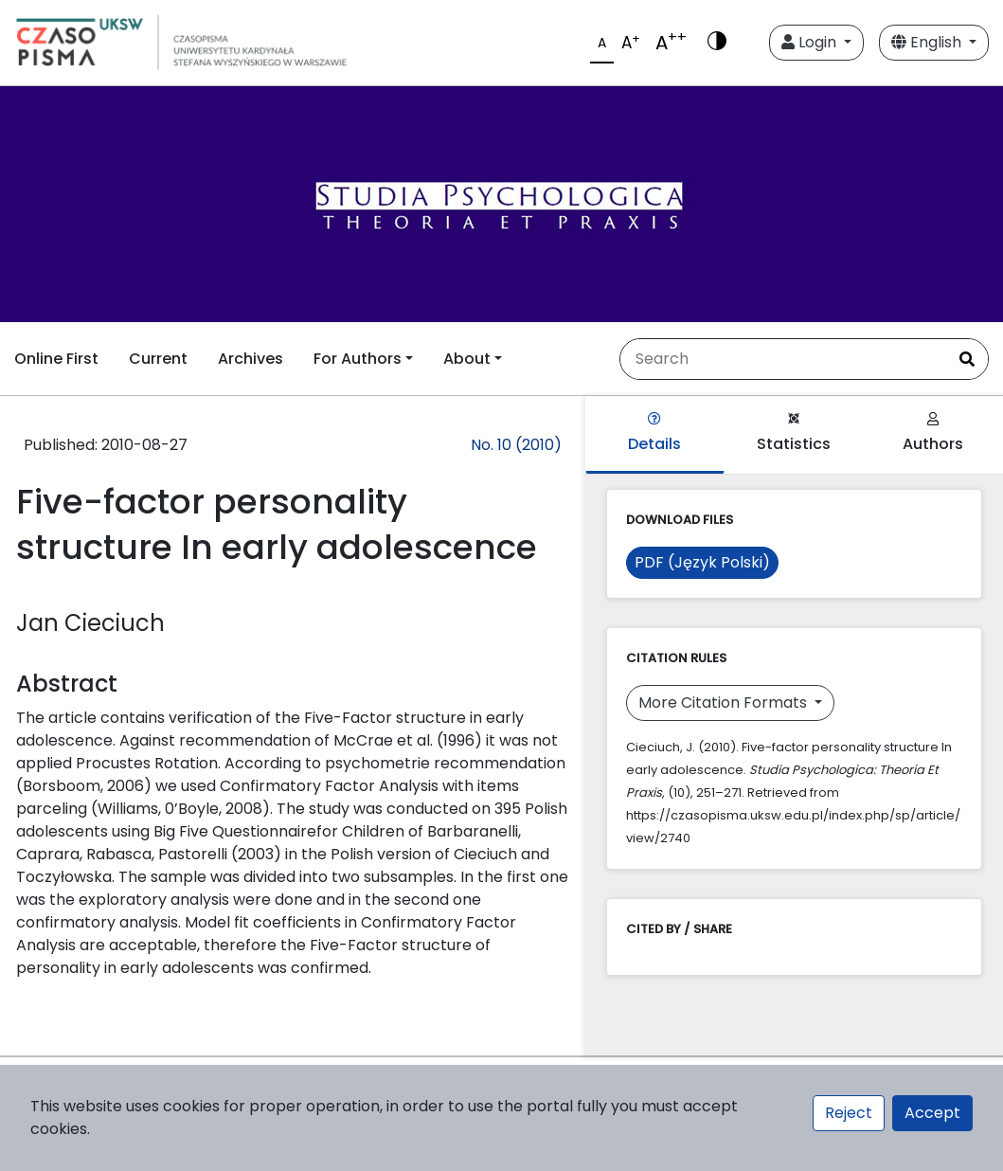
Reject (848, 1113)
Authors (933, 433)
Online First (56, 358)
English (928, 42)
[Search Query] (783, 359)
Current (158, 358)
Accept (932, 1113)
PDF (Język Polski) (702, 562)
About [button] (467, 358)
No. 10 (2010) (516, 445)
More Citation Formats (724, 702)
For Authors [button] (357, 358)
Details (654, 433)
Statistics (794, 433)
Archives (250, 358)
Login (810, 42)
